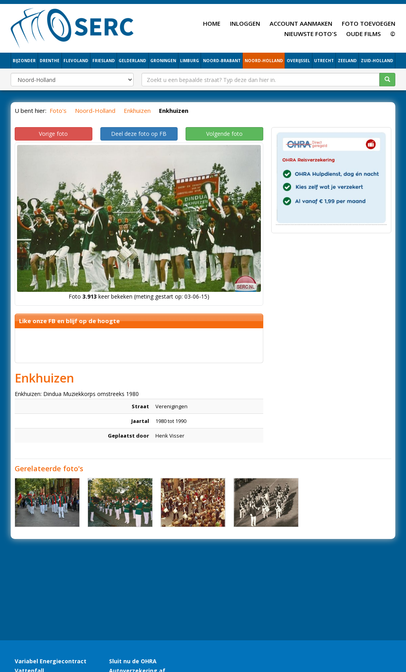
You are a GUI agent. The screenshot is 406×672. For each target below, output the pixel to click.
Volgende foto (224, 133)
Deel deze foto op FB (139, 133)
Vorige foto (53, 133)
